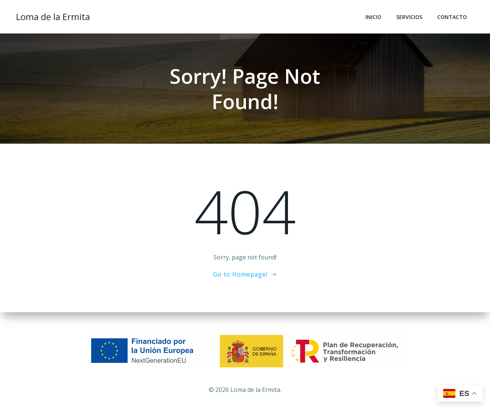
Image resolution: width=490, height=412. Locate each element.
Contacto (452, 16)
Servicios (409, 16)
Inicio (373, 16)
